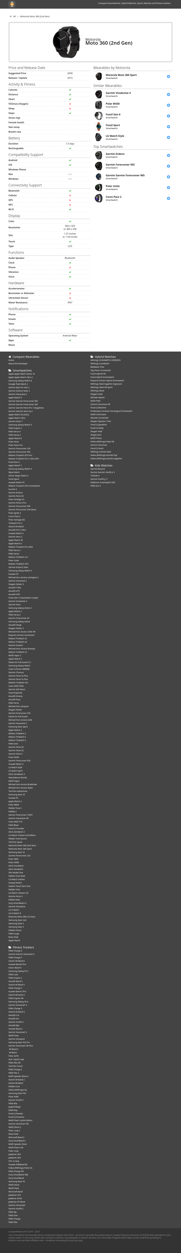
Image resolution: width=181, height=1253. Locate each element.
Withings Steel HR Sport (101, 387)
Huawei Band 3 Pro (17, 991)
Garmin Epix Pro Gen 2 (18, 387)
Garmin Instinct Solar (18, 567)
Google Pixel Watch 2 (18, 384)
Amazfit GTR (14, 594)
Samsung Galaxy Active (19, 621)
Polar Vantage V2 (16, 499)
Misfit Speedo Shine (17, 1144)
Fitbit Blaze (13, 825)
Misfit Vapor (14, 781)
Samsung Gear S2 (16, 852)
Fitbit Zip (12, 1212)
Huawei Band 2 (15, 1028)
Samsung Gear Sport (18, 726)
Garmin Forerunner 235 (19, 713)
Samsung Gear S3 (16, 794)
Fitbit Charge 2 (15, 1069)
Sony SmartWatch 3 (17, 903)
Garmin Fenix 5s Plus (18, 679)
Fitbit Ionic (13, 743)
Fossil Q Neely (97, 428)
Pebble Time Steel (16, 876)
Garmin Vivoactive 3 (17, 723)
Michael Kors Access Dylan (20, 787)
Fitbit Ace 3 (95, 485)
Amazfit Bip (13, 1025)
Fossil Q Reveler (15, 1113)
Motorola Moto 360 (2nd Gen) (22, 845)
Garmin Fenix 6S (16, 496)
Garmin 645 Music (16, 689)
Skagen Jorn (96, 434)
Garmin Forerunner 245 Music (22, 509)
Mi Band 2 (13, 1049)
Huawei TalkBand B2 (17, 1164)
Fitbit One (13, 1215)
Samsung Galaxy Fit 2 (18, 971)
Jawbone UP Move (16, 1201)
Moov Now (13, 1134)
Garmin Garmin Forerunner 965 (23, 401)
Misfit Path (95, 400)
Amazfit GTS (14, 591)
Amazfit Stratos (15, 696)
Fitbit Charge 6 (15, 950)
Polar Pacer (13, 441)
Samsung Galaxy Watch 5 (20, 424)
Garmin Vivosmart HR (18, 1123)
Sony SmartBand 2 (17, 1140)
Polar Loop (13, 1151)
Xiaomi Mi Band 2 (16, 1079)
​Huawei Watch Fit (16, 482)
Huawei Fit (13, 798)
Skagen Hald (96, 431)
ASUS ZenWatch (15, 869)
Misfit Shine (13, 1184)
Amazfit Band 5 (15, 981)
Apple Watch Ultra (16, 418)
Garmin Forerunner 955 (19, 452)
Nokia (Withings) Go (17, 1089)
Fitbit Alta (12, 1103)
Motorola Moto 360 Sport (20, 848)
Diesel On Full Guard (17, 716)
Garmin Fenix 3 (15, 896)
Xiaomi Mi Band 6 (16, 961)
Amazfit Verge (14, 625)
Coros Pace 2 (14, 516)
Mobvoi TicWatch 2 (17, 733)
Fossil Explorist (15, 692)
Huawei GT (13, 574)
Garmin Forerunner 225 (19, 855)
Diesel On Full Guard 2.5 (19, 662)
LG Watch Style (15, 767)
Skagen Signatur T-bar (100, 421)
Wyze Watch (14, 472)
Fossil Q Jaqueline (98, 424)
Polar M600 (13, 804)
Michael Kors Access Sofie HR (21, 631)
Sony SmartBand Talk (18, 1174)
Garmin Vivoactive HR (18, 818)
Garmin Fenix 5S (16, 750)
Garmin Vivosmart (16, 1205)
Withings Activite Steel (100, 451)
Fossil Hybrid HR (98, 373)
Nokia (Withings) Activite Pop (103, 455)
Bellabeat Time (97, 367)
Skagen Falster (15, 709)
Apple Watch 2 (15, 801)
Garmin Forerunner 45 (18, 618)
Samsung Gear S (16, 926)
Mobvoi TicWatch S (17, 740)
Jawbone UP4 (14, 1154)
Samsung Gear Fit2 (17, 1093)
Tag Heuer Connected (100, 370)
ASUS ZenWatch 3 (16, 774)
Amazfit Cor (13, 1015)
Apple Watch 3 (15, 730)
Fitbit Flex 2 (13, 1072)
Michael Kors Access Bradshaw (22, 784)
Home (11, 360)
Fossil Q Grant (97, 448)
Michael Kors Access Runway (21, 648)
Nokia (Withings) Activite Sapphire (106, 458)
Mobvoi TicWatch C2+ (18, 557)
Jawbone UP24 (15, 1198)
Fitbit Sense (13, 553)
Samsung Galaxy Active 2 (20, 608)
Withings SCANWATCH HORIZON (105, 360)
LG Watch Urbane (16, 879)
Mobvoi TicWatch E (17, 736)
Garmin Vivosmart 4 (17, 1005)
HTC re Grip (13, 1161)
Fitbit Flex (12, 1222)
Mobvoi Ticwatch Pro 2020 (20, 547)
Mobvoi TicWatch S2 (17, 638)
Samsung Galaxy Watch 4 (20, 468)
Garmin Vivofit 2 (15, 1208)
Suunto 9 (12, 489)
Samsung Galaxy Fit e (18, 1001)
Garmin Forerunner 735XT (20, 815)
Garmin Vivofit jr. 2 (98, 479)
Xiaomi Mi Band (15, 1083)
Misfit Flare (13, 1035)
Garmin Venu (14, 604)
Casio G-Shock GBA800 (19, 669)
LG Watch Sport (15, 770)
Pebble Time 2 (15, 808)
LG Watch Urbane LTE (18, 893)
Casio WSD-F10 (15, 821)
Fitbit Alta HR (14, 1062)
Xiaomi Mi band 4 (16, 994)
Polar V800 (13, 859)
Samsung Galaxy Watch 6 (20, 380)
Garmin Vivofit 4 (15, 1022)
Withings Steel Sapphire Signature (106, 384)
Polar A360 (13, 1096)
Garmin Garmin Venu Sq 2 (20, 411)
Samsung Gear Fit (16, 1181)
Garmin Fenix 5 (15, 753)
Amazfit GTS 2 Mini (17, 530)
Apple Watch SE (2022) (18, 414)
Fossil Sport (13, 479)
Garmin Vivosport (16, 1039)
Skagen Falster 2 (16, 628)
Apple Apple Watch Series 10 (21, 373)
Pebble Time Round (17, 838)
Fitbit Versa (13, 703)
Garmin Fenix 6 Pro (17, 502)
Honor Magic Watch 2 (18, 475)
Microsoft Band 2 (16, 1137)
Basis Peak (13, 937)
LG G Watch (13, 910)
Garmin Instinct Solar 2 (19, 390)
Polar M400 (13, 862)
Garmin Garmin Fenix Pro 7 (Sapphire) (26, 407)
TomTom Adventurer (17, 791)
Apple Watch (14, 940)
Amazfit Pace (14, 699)
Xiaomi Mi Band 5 (16, 984)
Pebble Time (14, 889)
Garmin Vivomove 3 (17, 580)
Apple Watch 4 (15, 658)
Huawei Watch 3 (15, 533)
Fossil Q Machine (98, 407)
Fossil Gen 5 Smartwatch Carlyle (23, 597)
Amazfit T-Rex (14, 587)
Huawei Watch (15, 882)
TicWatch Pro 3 (15, 523)
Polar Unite (13, 560)
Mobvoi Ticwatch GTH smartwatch (24, 485)
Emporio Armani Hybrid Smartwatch (107, 380)
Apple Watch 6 (15, 543)
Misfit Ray (13, 1110)
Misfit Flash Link (15, 1147)
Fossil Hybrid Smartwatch (102, 377)
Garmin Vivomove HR (100, 404)
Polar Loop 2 (14, 1130)
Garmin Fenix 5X (16, 747)
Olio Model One (15, 872)
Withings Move (97, 390)
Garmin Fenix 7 (15, 421)
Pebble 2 (12, 811)
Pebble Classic (15, 930)
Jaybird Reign (14, 1106)
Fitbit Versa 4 (14, 431)
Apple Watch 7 (15, 465)
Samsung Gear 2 (16, 923)
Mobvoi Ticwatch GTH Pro (20, 455)
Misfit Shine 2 (14, 1127)
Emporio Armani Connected (21, 635)
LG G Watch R (14, 913)
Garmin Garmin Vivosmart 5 (21, 954)
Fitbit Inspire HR (15, 998)
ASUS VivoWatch (16, 865)
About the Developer (18, 363)
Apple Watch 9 (15, 397)
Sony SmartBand (16, 1178)
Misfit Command (98, 414)
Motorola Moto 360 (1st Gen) (21, 916)
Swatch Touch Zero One (19, 886)
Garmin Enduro (15, 492)
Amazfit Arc (13, 1018)
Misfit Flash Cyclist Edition (20, 1120)
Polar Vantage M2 (16, 519)
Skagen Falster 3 (16, 584)
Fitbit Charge (14, 1218)
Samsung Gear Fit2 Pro (19, 1042)
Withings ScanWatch (99, 363)
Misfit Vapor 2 (14, 655)
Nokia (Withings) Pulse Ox (20, 1167)
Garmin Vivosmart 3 (17, 1032)
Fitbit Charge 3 (15, 1008)
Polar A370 (13, 1056)
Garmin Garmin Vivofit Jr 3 (102, 472)
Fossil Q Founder (16, 828)
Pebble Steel (14, 899)
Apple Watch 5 (15, 611)
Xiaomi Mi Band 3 (16, 1011)
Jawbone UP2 (14, 1157)
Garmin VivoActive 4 (17, 601)
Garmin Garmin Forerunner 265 (23, 404)
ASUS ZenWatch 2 (16, 831)
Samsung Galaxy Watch (19, 665)
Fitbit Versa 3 (14, 550)
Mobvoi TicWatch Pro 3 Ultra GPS (23, 458)
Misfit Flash (13, 1188)
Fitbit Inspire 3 (15, 428)
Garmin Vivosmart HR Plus (20, 1045)
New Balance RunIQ (17, 777)
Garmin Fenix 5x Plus (18, 675)
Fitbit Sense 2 (14, 435)
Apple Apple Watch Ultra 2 (20, 377)
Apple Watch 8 (15, 438)
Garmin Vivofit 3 (15, 1100)
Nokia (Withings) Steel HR (102, 441)
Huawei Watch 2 (15, 764)
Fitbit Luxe (13, 974)
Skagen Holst (96, 394)
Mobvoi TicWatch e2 (17, 641)
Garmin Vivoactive (16, 906)
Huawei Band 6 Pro (17, 964)
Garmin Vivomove (98, 445)
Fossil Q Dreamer (16, 1117)
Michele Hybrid (97, 397)
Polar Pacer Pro (15, 445)
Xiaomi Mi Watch (16, 526)
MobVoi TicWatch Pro (18, 682)
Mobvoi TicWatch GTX (18, 563)
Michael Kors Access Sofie (20, 720)
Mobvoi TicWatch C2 (17, 652)
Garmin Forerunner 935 (19, 760)
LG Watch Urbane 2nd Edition (22, 835)
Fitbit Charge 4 (15, 988)
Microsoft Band (15, 1191)
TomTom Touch (15, 1066)
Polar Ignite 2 (14, 513)
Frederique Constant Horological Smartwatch (111, 411)
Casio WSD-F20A (16, 686)
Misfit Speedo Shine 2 (18, 1076)
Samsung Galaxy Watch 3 (20, 570)
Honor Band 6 (14, 967)
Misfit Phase (96, 438)
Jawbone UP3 (14, 1195)
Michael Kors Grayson (18, 706)
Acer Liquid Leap (16, 1059)
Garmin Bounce (97, 468)
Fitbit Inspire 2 (15, 978)
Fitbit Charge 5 (15, 957)
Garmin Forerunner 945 (19, 506)
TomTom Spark (15, 842)
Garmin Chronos (16, 672)
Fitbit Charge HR (16, 1171)
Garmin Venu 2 (15, 536)
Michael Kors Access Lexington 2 (23, 577)
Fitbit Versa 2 (14, 614)
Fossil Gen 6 (14, 462)
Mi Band (12, 1052)
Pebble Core (14, 1086)
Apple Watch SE (15, 540)
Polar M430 (13, 757)
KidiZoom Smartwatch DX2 (102, 482)
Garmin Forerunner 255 (19, 448)
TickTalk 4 (94, 475)
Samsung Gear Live (17, 920)
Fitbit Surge (13, 933)
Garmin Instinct (15, 645)
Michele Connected (99, 417)
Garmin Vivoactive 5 (17, 394)
